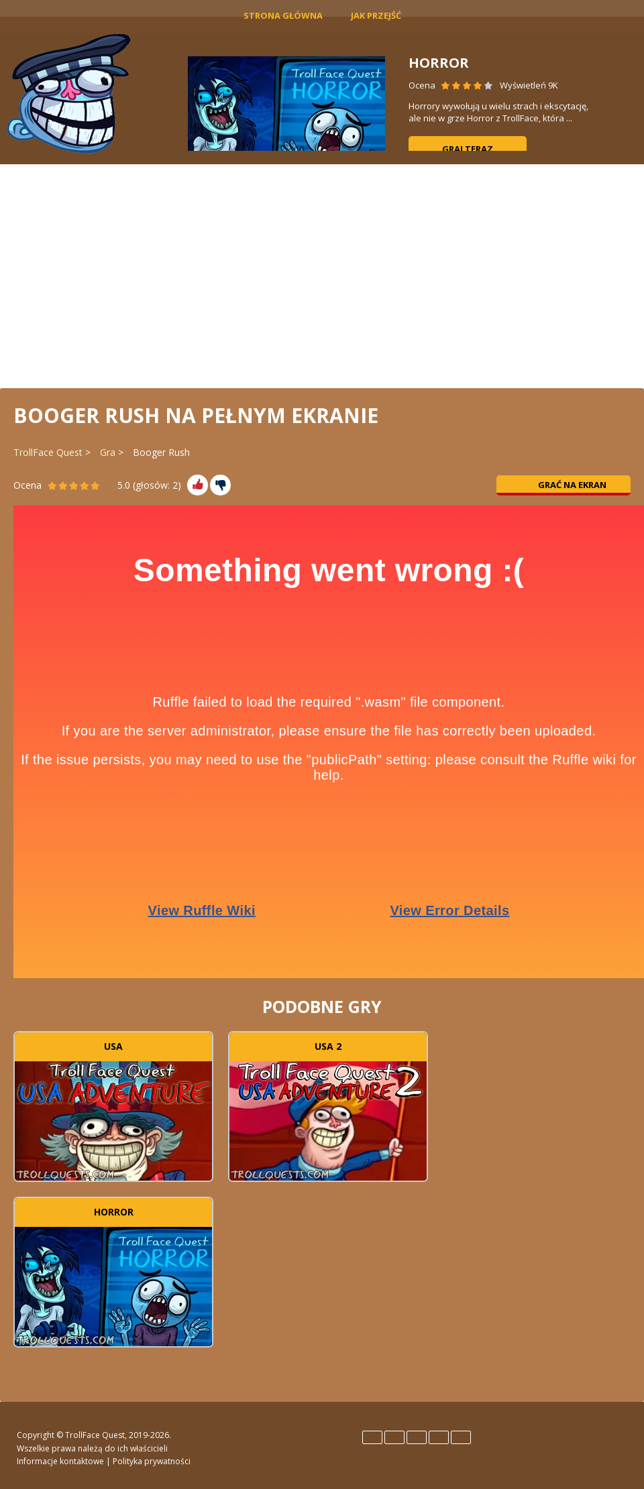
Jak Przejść (376, 15)
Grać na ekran (563, 485)
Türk (461, 1437)
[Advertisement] (322, 275)
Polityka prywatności (152, 1461)
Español (394, 1437)
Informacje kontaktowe (60, 1461)
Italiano (417, 1437)
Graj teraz (467, 149)
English (372, 1437)
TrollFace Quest (48, 452)
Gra (107, 452)
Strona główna (283, 15)
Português (439, 1437)
